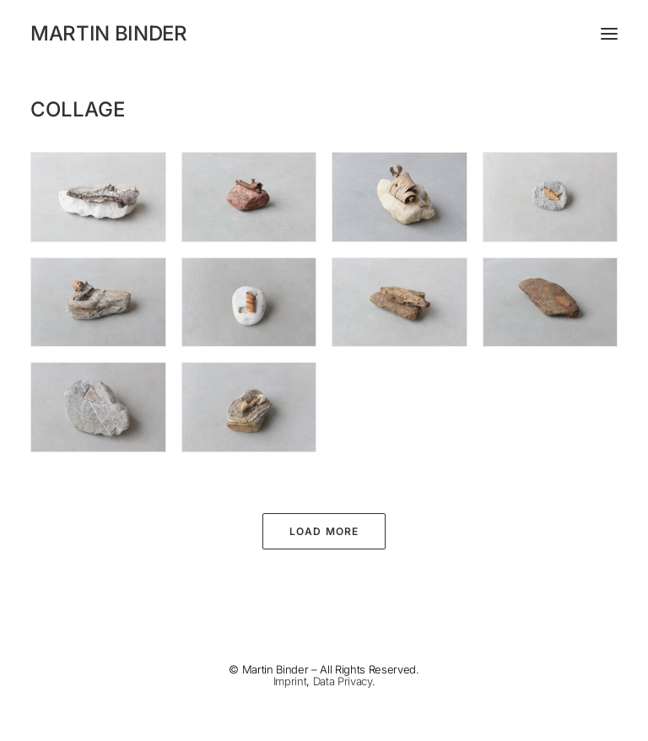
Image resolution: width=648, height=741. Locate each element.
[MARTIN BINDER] (324, 34)
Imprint (290, 681)
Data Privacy (342, 681)
